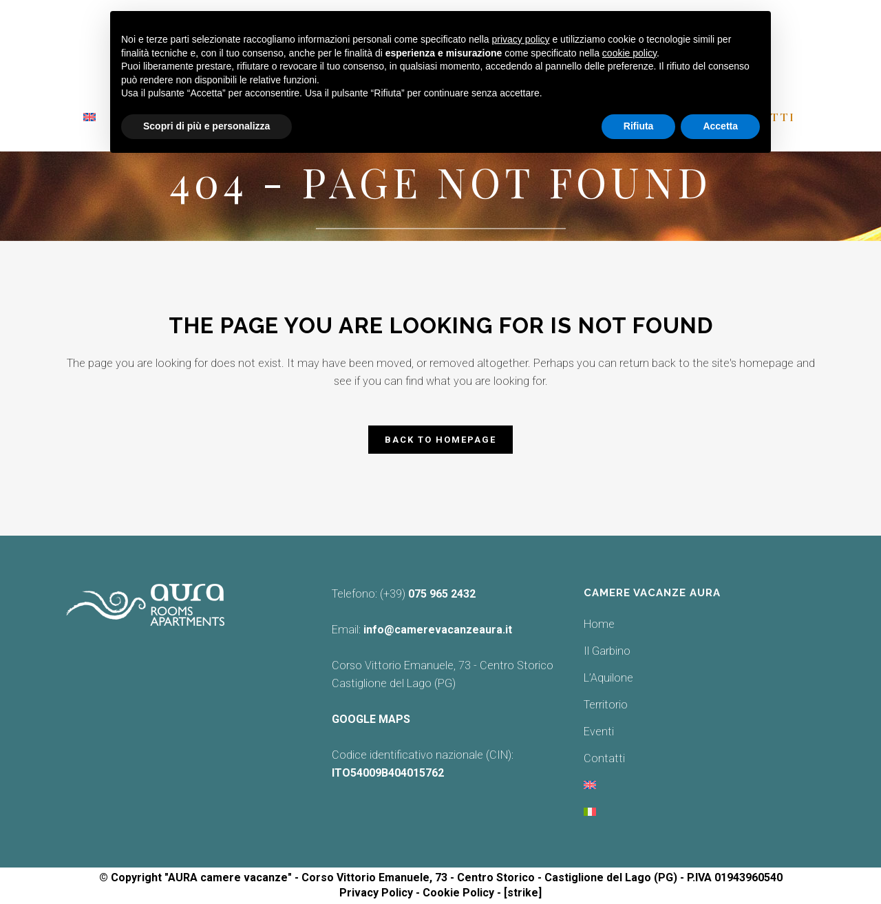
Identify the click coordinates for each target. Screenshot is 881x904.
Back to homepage (440, 439)
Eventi (599, 731)
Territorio (606, 704)
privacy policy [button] (521, 39)
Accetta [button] (720, 126)
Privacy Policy (376, 892)
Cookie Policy (458, 892)
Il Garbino (607, 651)
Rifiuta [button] (639, 126)
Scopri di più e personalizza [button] (206, 126)
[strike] (523, 892)
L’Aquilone (608, 677)
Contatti (604, 758)
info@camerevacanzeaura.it (437, 629)
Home (599, 624)
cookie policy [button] (629, 53)
